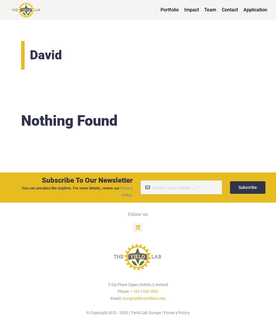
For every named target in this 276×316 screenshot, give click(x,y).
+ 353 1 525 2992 (144, 291)
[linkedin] (138, 227)
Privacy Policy (177, 312)
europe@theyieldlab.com (144, 298)
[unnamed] (138, 242)
